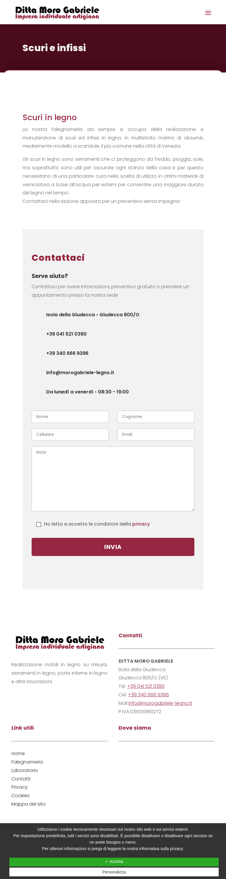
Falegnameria (27, 762)
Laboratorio (24, 770)
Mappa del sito (28, 804)
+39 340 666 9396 (148, 694)
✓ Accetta (114, 861)
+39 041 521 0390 (146, 686)
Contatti (20, 779)
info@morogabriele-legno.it (160, 703)
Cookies (20, 795)
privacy (141, 524)
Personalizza (114, 872)
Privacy (19, 787)
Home (18, 753)
